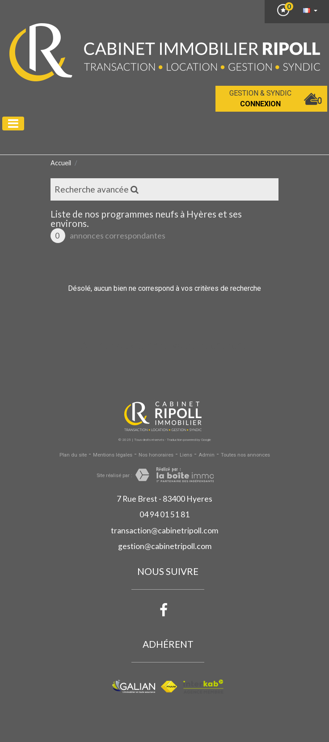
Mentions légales (112, 455)
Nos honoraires (156, 455)
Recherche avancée (97, 189)
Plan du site (73, 455)
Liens (186, 455)
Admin (206, 455)
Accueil (61, 163)
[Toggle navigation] (13, 123)
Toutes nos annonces (245, 455)
